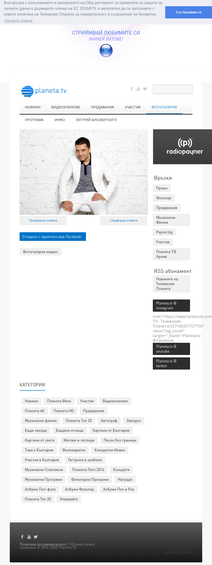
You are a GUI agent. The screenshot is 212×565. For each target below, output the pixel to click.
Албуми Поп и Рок (118, 488)
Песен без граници (120, 439)
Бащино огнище (70, 429)
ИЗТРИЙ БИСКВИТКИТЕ (96, 119)
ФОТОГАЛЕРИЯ (164, 107)
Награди (125, 479)
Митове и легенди (79, 439)
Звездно (133, 420)
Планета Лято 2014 (88, 469)
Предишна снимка (43, 220)
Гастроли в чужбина (85, 459)
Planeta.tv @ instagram (166, 305)
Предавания (93, 410)
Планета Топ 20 (79, 420)
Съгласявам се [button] (188, 12)
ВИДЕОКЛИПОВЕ (65, 107)
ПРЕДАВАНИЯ (102, 107)
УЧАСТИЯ (132, 107)
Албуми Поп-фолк (40, 488)
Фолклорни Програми (90, 479)
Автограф (109, 420)
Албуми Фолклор (79, 488)
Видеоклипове (115, 400)
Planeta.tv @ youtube (166, 348)
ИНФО (59, 119)
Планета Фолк (59, 400)
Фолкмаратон (73, 449)
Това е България (39, 449)
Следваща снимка (124, 220)
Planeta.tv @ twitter (166, 363)
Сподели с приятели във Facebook (51, 235)
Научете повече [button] (18, 21)
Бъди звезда (36, 429)
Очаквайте (69, 498)
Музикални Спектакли (44, 469)
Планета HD (63, 410)
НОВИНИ (32, 107)
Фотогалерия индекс (40, 251)
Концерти (121, 469)
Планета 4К (34, 410)
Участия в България (42, 459)
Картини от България (111, 429)
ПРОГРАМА (34, 119)
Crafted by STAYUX (177, 552)
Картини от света (39, 439)
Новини (31, 400)
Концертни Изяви (110, 449)
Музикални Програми (43, 479)
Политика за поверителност (44, 543)
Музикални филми (41, 420)
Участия (87, 400)
